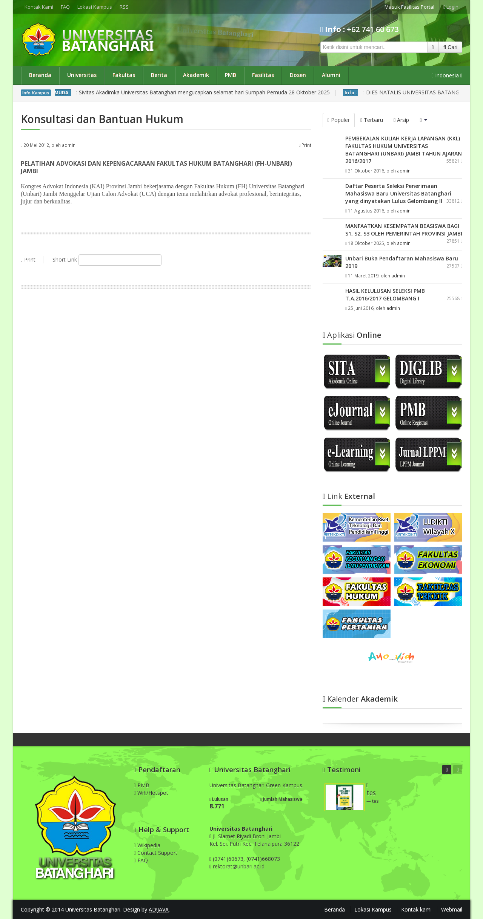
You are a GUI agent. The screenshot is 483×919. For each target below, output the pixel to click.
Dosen (298, 75)
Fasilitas (263, 75)
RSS (124, 6)
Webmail (451, 909)
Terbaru (371, 119)
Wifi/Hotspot (151, 792)
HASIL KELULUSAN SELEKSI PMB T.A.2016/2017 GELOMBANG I (385, 294)
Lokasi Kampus (94, 6)
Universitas (82, 75)
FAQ (65, 6)
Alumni (331, 75)
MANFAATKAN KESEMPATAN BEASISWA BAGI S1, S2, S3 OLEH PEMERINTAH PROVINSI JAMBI (403, 229)
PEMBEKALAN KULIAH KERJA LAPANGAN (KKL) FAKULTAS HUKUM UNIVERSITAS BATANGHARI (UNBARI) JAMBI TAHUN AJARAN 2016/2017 (403, 150)
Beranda (40, 75)
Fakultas (123, 75)
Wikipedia (147, 845)
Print (305, 145)
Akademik (196, 75)
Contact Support (155, 852)
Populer (339, 119)
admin (68, 145)
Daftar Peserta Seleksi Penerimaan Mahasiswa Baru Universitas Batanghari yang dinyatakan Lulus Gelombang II (398, 193)
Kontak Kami (39, 6)
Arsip (401, 119)
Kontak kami (416, 909)
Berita (159, 75)
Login (450, 6)
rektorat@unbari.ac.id (239, 866)
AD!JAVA (159, 909)
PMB (230, 75)
